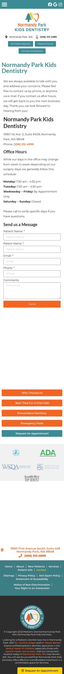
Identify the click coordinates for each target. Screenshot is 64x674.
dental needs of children (20, 648)
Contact (41, 569)
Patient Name (13, 231)
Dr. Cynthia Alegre (25, 642)
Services (54, 566)
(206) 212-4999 (24, 144)
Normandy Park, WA (34, 654)
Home (8, 566)
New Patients (36, 566)
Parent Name (12, 243)
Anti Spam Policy (49, 575)
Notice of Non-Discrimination (32, 584)
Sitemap (9, 575)
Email (7, 255)
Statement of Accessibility (32, 579)
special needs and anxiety (20, 651)
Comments (11, 280)
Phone (8, 268)
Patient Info (25, 569)
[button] (4, 4)
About (20, 566)
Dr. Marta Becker (51, 642)
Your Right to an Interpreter (32, 588)
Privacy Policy (26, 575)
